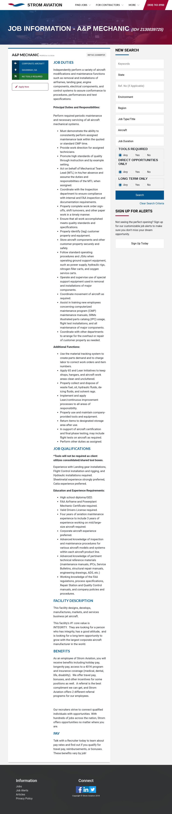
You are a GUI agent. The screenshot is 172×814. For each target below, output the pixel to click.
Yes (135, 155)
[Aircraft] (139, 130)
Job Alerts (22, 790)
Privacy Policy (24, 798)
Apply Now (22, 86)
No (146, 155)
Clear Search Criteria (152, 203)
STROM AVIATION (35, 5)
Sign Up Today (139, 243)
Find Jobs (83, 5)
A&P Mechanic (33, 55)
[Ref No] (139, 86)
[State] (139, 75)
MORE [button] (134, 5)
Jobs (19, 786)
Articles (20, 794)
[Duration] (139, 141)
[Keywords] (139, 64)
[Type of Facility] (139, 97)
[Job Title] (139, 119)
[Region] (139, 108)
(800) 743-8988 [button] (155, 5)
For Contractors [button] (109, 5)
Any (123, 155)
